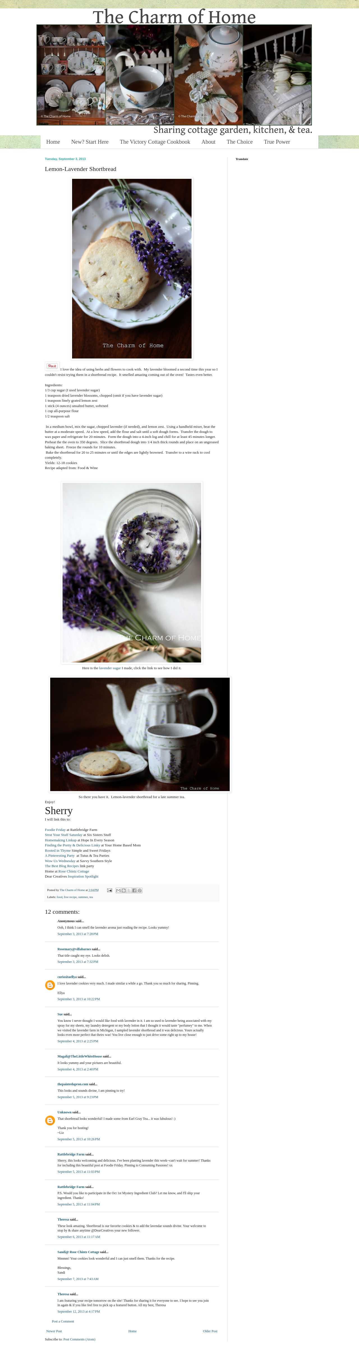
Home (53, 142)
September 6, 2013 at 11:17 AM (78, 1237)
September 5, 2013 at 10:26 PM (78, 1139)
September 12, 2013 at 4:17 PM (78, 1312)
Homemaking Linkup (61, 840)
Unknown (64, 1112)
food (59, 897)
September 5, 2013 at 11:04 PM (78, 1204)
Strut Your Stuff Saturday (63, 835)
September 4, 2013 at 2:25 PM (77, 1041)
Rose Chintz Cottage (73, 871)
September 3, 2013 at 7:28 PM (77, 934)
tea (91, 897)
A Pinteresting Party (60, 855)
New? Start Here (90, 142)
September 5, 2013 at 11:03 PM (78, 1172)
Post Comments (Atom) (79, 1339)
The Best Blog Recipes (62, 866)
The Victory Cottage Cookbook (155, 142)
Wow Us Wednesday (60, 861)
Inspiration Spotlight (83, 876)
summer (83, 897)
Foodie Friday (55, 830)
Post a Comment (63, 1321)
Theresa (63, 1219)
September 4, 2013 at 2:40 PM (77, 1069)
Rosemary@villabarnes (74, 949)
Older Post (210, 1331)
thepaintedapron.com (72, 1084)
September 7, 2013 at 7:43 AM (77, 1279)
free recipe (70, 897)
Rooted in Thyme (58, 850)
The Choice (240, 142)
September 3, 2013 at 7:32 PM (77, 962)
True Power (277, 142)
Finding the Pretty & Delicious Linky (73, 845)
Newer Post (54, 1331)
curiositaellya (67, 977)
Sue (60, 1014)
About (208, 142)
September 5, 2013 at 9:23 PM (77, 1097)
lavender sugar (110, 668)
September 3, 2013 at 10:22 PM (78, 999)
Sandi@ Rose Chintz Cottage (78, 1252)
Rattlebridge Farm (70, 1154)
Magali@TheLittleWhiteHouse (79, 1056)
